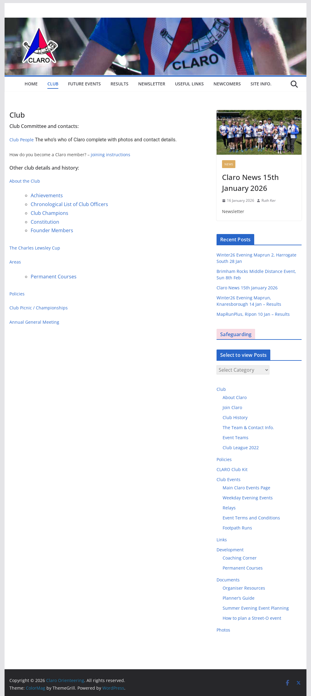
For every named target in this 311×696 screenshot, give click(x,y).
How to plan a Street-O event (252, 618)
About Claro (235, 397)
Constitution (45, 222)
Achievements (47, 195)
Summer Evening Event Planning (256, 608)
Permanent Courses (54, 276)
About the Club (24, 181)
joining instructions (110, 154)
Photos (223, 630)
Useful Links (189, 84)
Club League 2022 (241, 447)
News (228, 164)
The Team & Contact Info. (248, 427)
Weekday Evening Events (248, 498)
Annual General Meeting (34, 322)
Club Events (229, 479)
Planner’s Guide (239, 598)
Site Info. (261, 84)
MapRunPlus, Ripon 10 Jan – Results (253, 314)
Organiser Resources (244, 588)
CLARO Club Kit (232, 469)
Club (52, 84)
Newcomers (227, 84)
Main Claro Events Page (246, 488)
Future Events (84, 84)
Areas (15, 262)
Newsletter (151, 84)
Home (31, 84)
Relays (229, 508)
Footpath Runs (237, 528)
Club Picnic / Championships (38, 308)
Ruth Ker (268, 200)
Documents (228, 580)
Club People (21, 140)
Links (222, 540)
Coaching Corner (240, 558)
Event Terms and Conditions (251, 518)
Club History (235, 417)
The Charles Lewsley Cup (34, 248)
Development (230, 550)
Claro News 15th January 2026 (250, 182)
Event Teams (235, 437)
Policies (17, 294)
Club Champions (49, 213)
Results (119, 84)
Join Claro (232, 407)
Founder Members (52, 230)
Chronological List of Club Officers (69, 204)
